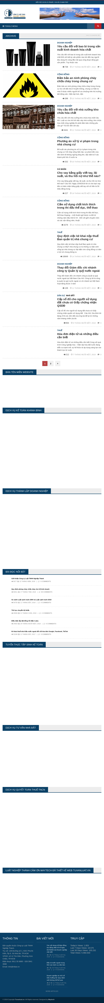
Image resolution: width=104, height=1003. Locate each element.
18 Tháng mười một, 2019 (83, 193)
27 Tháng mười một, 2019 (83, 67)
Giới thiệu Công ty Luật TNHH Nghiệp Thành (27, 578)
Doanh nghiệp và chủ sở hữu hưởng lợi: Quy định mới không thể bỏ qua (56, 978)
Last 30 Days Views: (79, 950)
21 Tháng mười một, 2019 (83, 130)
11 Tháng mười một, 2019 (83, 288)
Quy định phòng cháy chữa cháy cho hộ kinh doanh (30, 589)
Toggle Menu (10, 26)
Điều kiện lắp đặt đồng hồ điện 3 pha (24, 621)
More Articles (52, 991)
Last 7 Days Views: (79, 948)
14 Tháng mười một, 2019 (83, 256)
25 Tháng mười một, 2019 (83, 99)
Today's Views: (77, 945)
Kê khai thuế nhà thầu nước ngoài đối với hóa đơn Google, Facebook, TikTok (39, 631)
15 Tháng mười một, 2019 (83, 225)
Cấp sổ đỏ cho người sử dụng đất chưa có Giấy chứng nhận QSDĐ (77, 302)
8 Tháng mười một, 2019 (83, 323)
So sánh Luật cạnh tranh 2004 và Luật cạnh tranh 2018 (31, 599)
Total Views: (75, 953)
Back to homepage (92, 35)
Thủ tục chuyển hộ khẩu (20, 610)
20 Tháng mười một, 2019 (83, 162)
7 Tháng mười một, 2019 (83, 355)
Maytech (51, 999)
